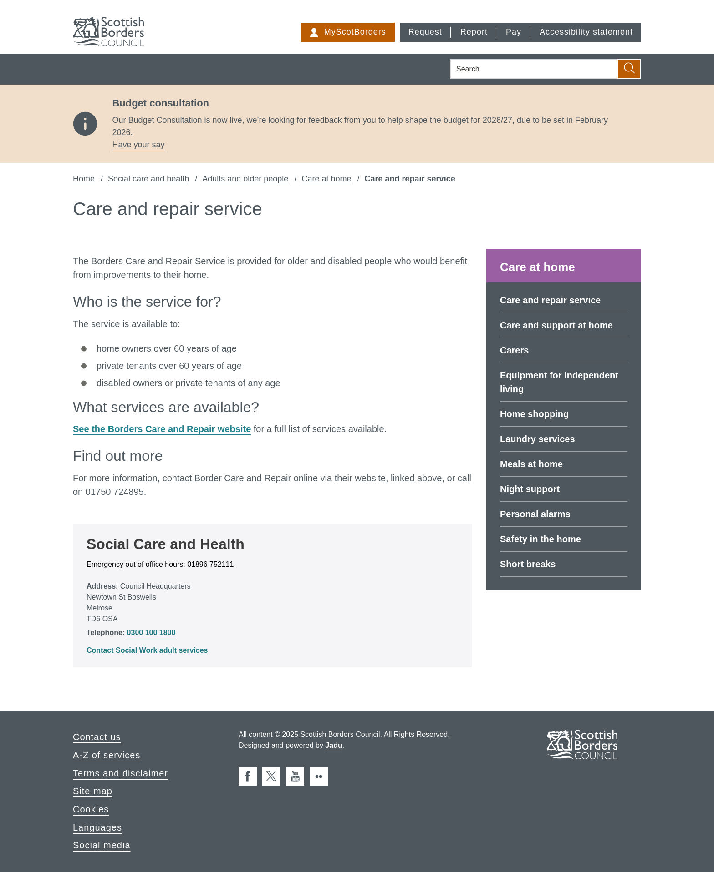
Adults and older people (245, 178)
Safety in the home (540, 539)
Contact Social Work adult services (147, 650)
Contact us (97, 737)
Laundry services (537, 439)
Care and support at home (556, 325)
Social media (102, 845)
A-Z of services (106, 755)
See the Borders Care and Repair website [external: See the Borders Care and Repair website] (162, 429)
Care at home (326, 178)
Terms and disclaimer (120, 773)
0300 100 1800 (151, 632)
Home (84, 178)
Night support (530, 489)
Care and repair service (550, 300)
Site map (92, 791)
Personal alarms (535, 514)
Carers (514, 350)
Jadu (333, 745)
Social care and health (148, 178)
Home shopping (534, 414)
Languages (97, 827)
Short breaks (528, 564)
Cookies (91, 809)
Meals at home (531, 464)
